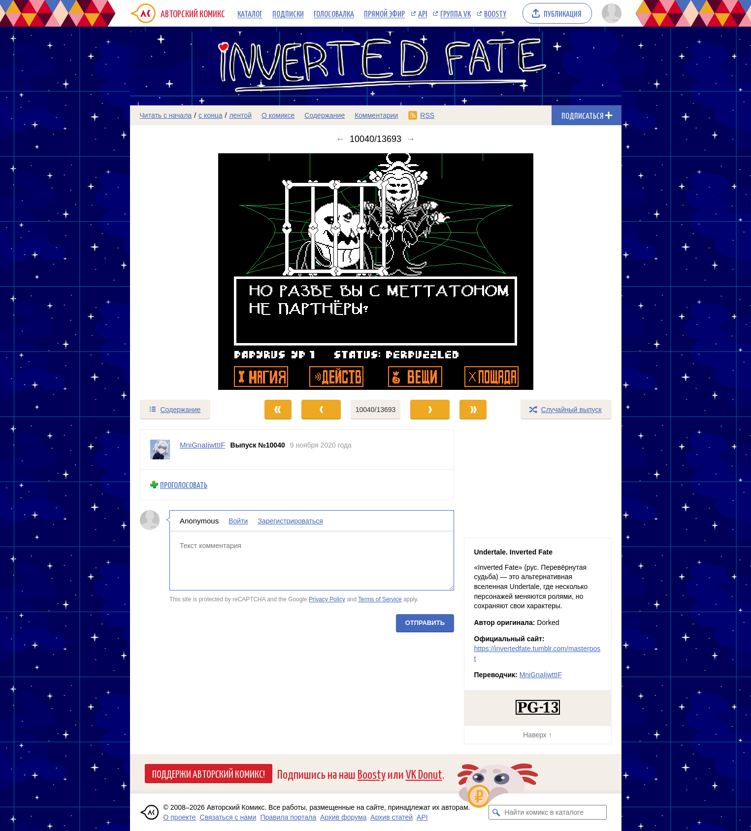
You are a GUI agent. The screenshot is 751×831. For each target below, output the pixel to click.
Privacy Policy (326, 599)
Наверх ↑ (537, 735)
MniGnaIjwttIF (541, 675)
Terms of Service (380, 599)
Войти (238, 520)
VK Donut (424, 773)
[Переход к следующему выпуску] (375, 271)
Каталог (249, 13)
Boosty (495, 13)
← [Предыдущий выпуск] (340, 139)
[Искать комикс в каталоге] (496, 812)
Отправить (424, 622)
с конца (210, 115)
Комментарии (376, 115)
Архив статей (391, 817)
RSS (427, 115)
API (422, 13)
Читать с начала (166, 115)
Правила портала (288, 817)
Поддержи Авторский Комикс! (208, 773)
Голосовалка (334, 13)
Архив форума (343, 817)
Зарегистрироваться (290, 520)
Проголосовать (183, 485)
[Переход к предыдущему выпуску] (191, 271)
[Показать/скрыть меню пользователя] (609, 13)
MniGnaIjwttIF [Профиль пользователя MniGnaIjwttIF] (203, 445)
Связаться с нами (228, 817)
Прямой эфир (384, 13)
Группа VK (455, 13)
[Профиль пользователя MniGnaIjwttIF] (160, 449)
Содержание (324, 115)
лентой (240, 115)
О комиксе (277, 115)
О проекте (179, 817)
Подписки (288, 13)
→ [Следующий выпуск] (410, 139)
